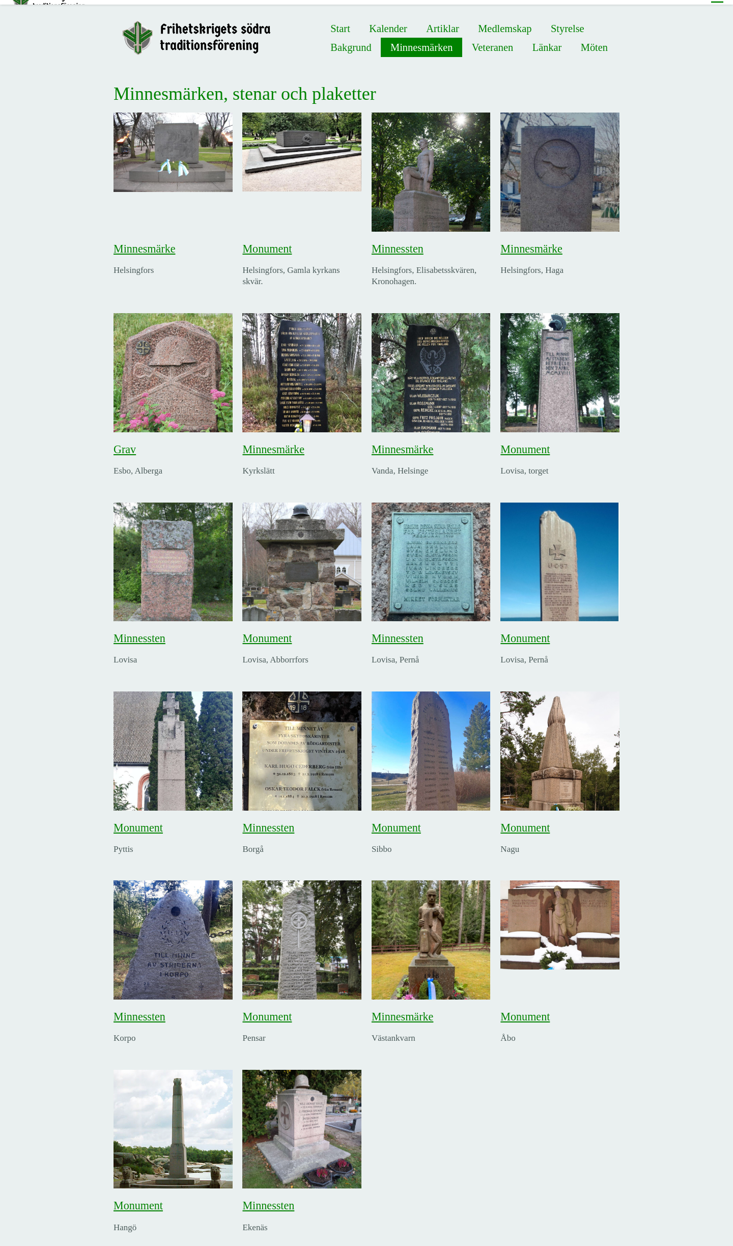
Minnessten (398, 244)
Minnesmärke (144, 244)
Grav (125, 444)
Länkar (547, 42)
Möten (594, 42)
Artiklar (442, 24)
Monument (267, 244)
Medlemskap (504, 24)
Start (340, 24)
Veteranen (493, 42)
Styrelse (567, 24)
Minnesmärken (421, 42)
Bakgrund (350, 42)
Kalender (388, 24)
